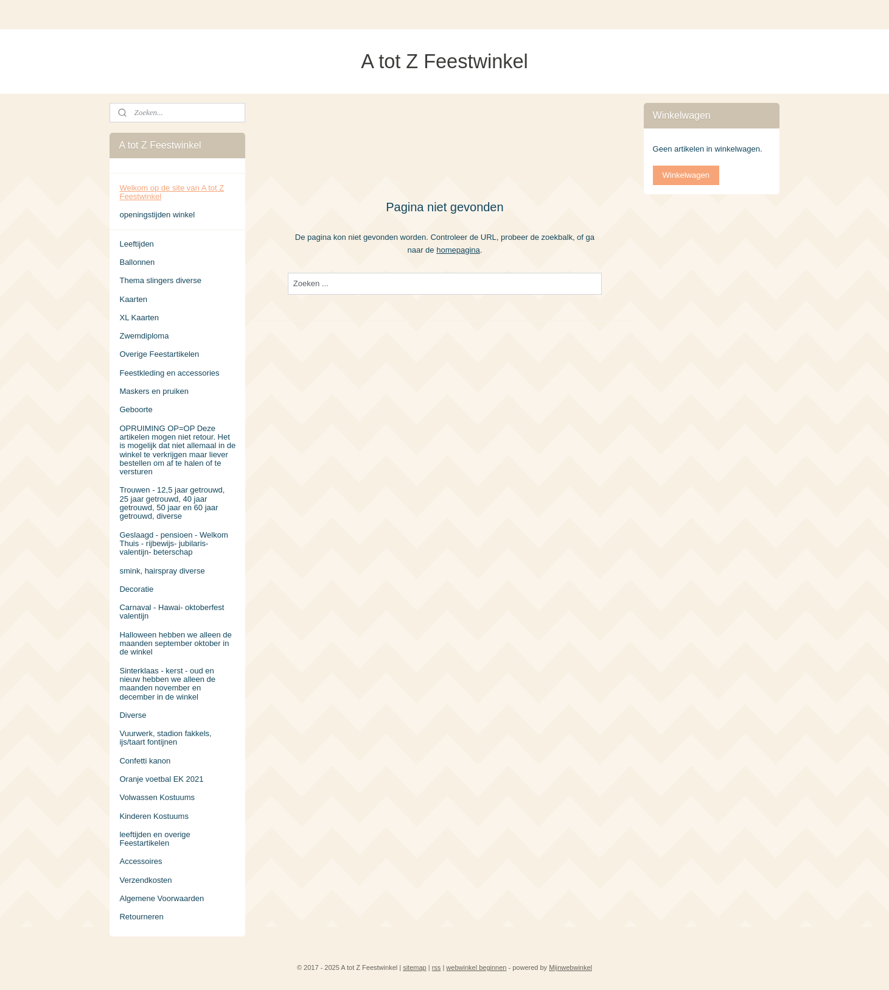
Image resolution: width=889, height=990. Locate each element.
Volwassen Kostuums (157, 797)
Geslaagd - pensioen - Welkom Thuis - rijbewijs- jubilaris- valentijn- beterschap (173, 543)
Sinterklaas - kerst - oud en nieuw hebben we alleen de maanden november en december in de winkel (167, 683)
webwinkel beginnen (476, 967)
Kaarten (133, 299)
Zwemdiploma (144, 335)
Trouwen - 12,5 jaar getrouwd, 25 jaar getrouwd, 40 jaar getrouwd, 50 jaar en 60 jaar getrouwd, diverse (172, 503)
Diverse (132, 715)
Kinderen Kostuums (153, 816)
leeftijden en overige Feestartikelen (154, 839)
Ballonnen (137, 262)
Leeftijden (136, 243)
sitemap (415, 967)
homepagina (458, 249)
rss (436, 967)
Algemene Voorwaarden (161, 898)
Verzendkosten (145, 880)
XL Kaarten (139, 317)
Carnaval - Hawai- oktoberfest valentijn (171, 611)
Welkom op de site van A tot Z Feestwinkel (171, 192)
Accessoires (140, 861)
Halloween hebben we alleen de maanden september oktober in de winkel (175, 643)
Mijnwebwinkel (570, 967)
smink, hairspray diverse (161, 570)
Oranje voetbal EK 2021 (161, 779)
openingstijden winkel (157, 214)
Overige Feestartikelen (159, 354)
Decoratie (136, 589)
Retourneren (141, 916)
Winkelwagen (686, 175)
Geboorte (135, 409)
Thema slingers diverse (160, 280)
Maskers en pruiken (153, 391)
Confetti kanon (144, 760)
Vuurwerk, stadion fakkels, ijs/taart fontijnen (165, 737)
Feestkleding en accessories (169, 372)
